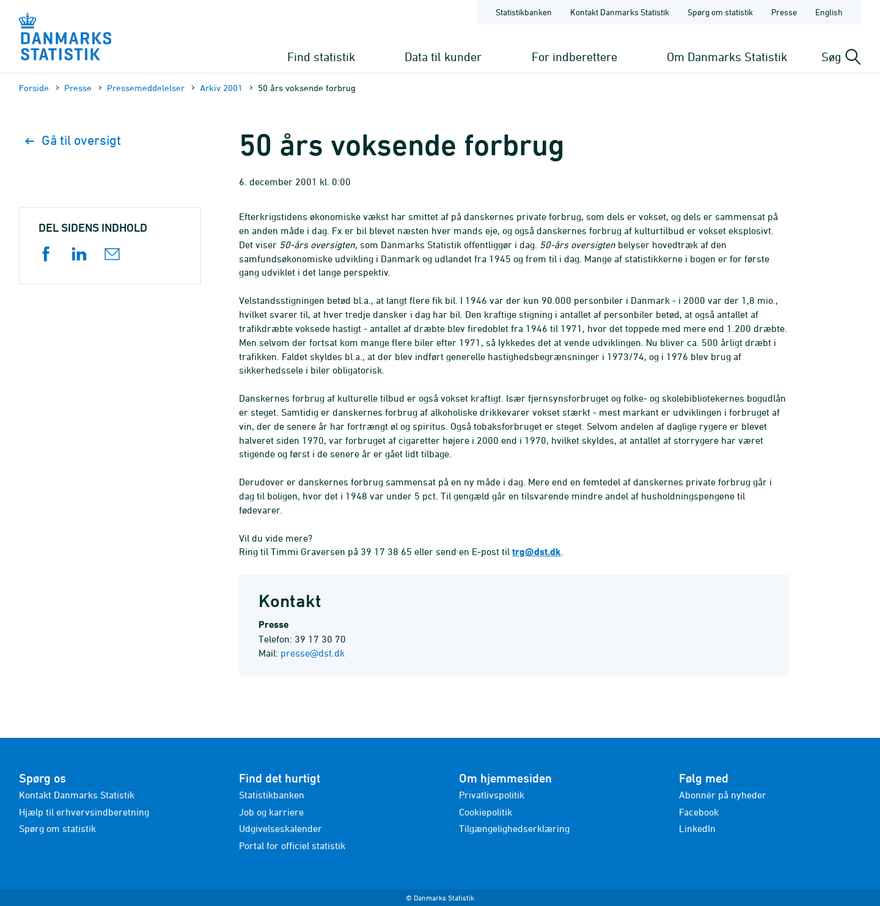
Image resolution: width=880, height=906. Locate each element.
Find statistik (321, 57)
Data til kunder (443, 57)
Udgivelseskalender (280, 828)
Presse (78, 88)
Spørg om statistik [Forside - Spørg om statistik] (720, 12)
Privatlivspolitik (491, 794)
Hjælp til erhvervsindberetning (84, 811)
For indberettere (574, 57)
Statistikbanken (524, 12)
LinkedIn (697, 828)
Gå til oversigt (73, 140)
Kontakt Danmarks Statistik (76, 794)
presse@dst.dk (312, 652)
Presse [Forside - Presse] (784, 12)
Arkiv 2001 (221, 88)
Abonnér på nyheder (722, 794)
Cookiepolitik (485, 811)
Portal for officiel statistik (292, 845)
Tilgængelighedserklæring (514, 828)
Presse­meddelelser (146, 88)
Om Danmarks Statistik (727, 57)
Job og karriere (271, 811)
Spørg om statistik (57, 828)
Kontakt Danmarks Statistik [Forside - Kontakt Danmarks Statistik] (619, 12)
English (829, 12)
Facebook (699, 811)
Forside (34, 88)
